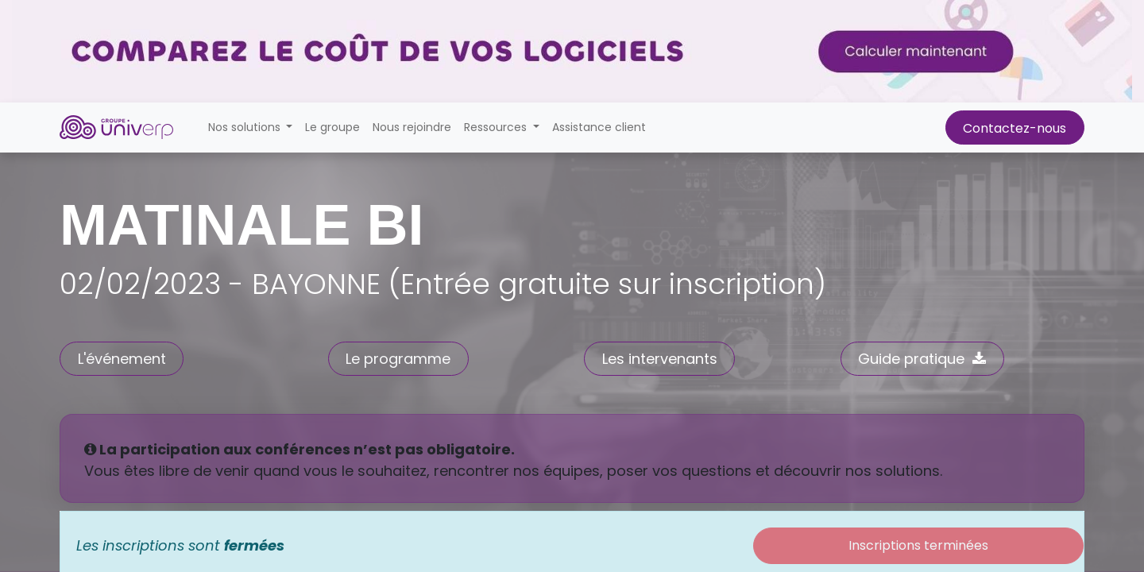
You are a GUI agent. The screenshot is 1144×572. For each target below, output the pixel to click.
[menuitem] (332, 127)
